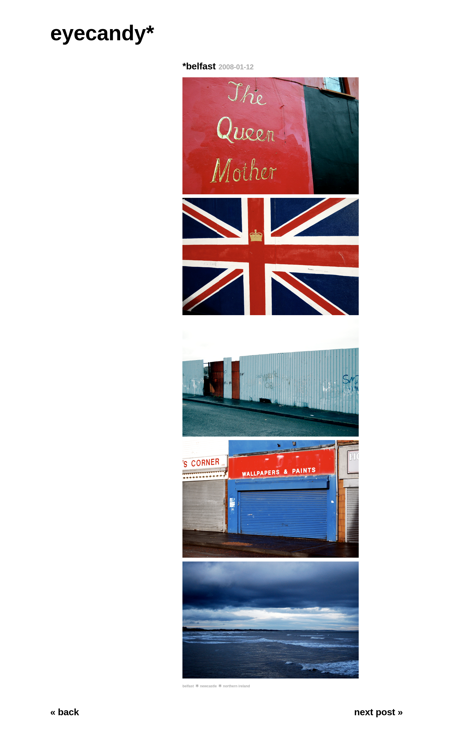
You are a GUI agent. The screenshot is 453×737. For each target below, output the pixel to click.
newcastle (208, 686)
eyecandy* (102, 33)
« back (64, 712)
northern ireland (236, 686)
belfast (188, 686)
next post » (378, 712)
